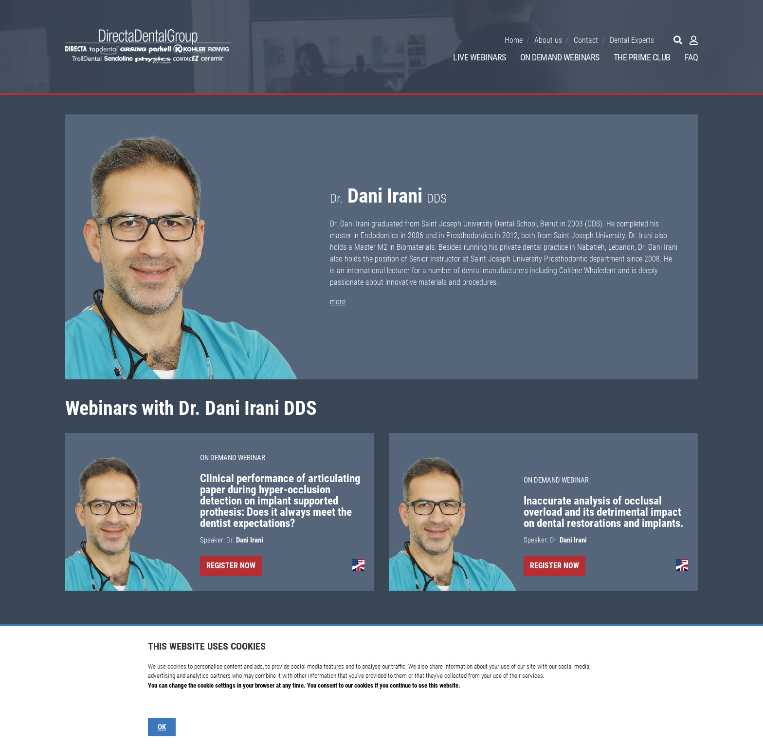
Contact (586, 40)
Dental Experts (632, 40)
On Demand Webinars (560, 57)
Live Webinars (479, 57)
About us (548, 40)
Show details (163, 704)
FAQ (691, 57)
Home (514, 40)
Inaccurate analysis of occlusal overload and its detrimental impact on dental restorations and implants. (604, 512)
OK (162, 727)
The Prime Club (642, 57)
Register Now (230, 565)
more (337, 301)
